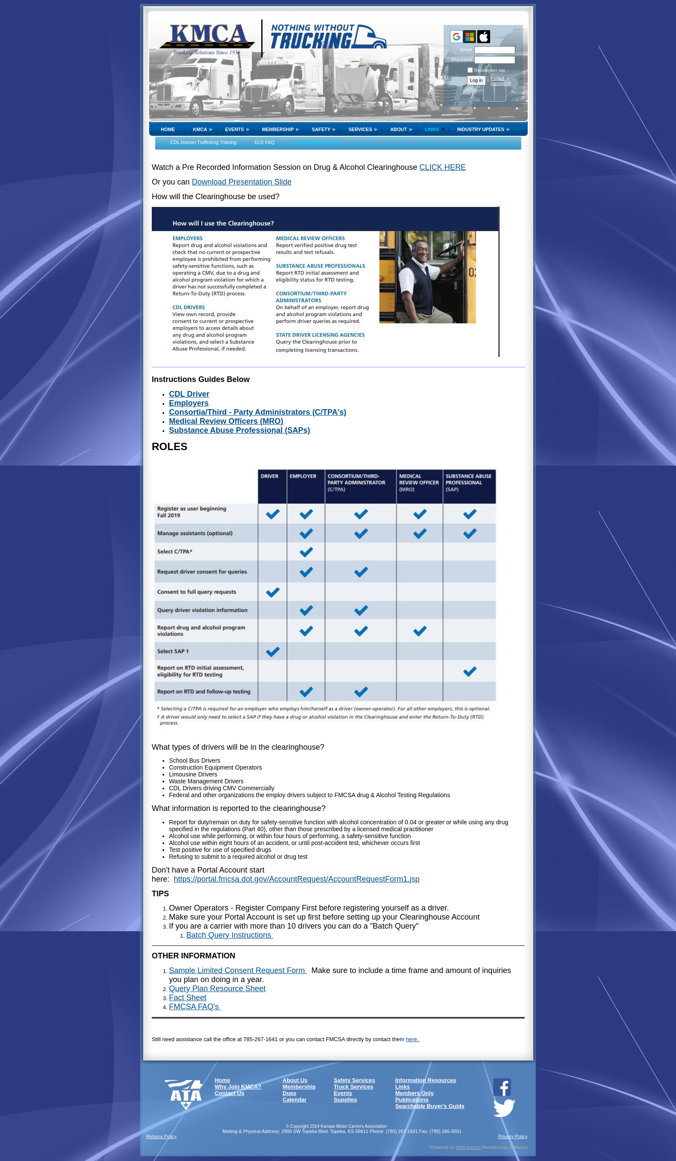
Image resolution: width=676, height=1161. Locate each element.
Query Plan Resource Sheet (217, 988)
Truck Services (353, 1086)
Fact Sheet (188, 997)
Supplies (345, 1099)
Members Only (414, 1093)
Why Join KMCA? (238, 1086)
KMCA (200, 129)
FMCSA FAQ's (195, 1006)
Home (168, 129)
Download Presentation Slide (241, 182)
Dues (290, 1093)
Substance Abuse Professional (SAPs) (239, 430)
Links (432, 129)
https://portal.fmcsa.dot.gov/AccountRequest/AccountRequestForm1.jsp (296, 879)
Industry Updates (480, 129)
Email (464, 49)
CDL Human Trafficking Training (203, 142)
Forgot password (501, 80)
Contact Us (229, 1093)
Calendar (295, 1099)
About (398, 129)
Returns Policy (162, 1136)
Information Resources (426, 1080)
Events (234, 129)
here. (413, 1039)
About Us (295, 1080)
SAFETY (321, 129)
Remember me (489, 70)
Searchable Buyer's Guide (430, 1106)
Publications (412, 1099)
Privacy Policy (513, 1136)
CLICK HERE (442, 167)
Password (460, 59)
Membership (278, 129)
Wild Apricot (468, 1147)
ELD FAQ (265, 142)
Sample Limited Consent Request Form (238, 970)
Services (360, 129)
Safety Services (354, 1080)
